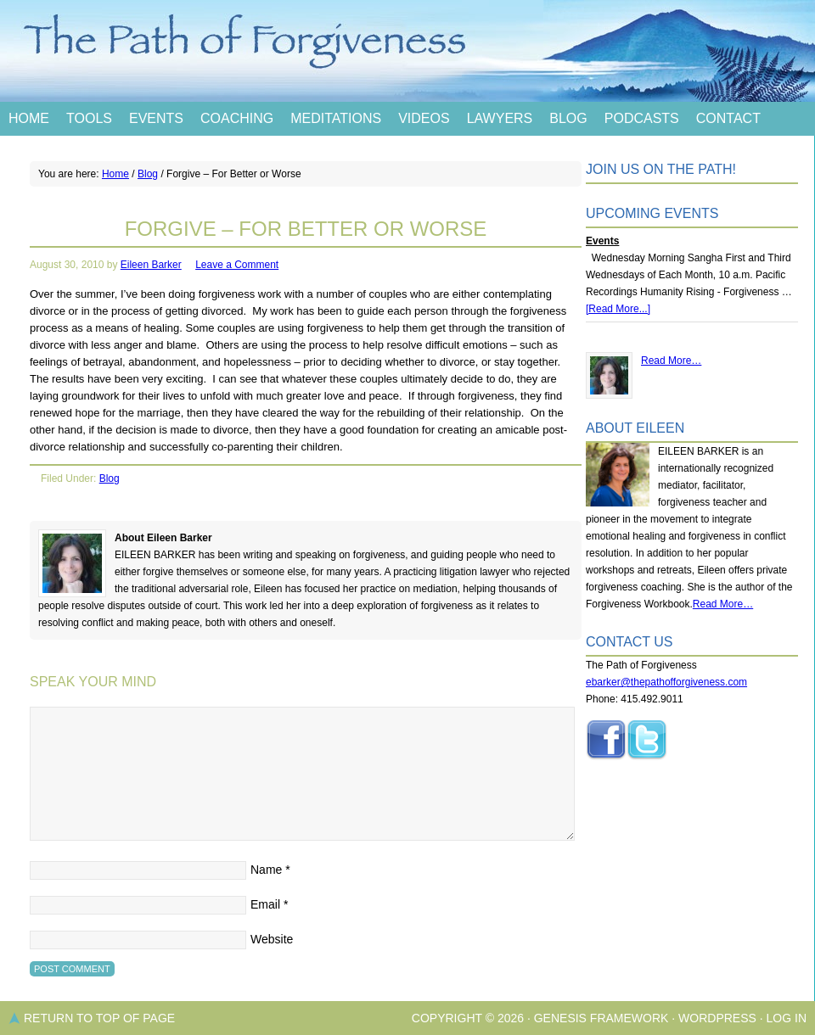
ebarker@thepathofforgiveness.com (666, 682)
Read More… (671, 360)
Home (28, 118)
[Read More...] (618, 309)
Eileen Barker (151, 265)
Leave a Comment (236, 265)
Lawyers (500, 118)
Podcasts (641, 118)
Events (156, 118)
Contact (728, 118)
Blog (568, 118)
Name (266, 869)
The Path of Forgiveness (407, 51)
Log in (787, 1018)
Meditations (335, 118)
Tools (89, 118)
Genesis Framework (601, 1018)
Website (271, 939)
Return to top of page (99, 1018)
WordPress (717, 1018)
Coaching (236, 118)
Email (265, 904)
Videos (423, 118)
